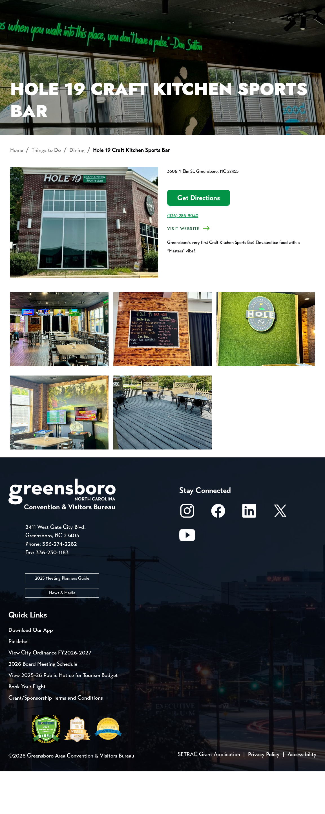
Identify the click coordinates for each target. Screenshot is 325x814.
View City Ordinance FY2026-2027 (49, 695)
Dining (77, 192)
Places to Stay (56, 27)
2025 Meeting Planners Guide (62, 620)
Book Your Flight (27, 729)
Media (188, 6)
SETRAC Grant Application (209, 796)
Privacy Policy (264, 796)
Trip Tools (56, 6)
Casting (222, 6)
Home (16, 192)
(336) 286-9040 (182, 258)
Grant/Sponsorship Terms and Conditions (55, 740)
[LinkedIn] (249, 556)
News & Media (62, 635)
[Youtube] (187, 580)
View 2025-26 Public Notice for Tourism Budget (63, 717)
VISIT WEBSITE (183, 271)
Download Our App (30, 672)
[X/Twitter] (280, 556)
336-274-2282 (59, 586)
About (19, 24)
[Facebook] (218, 556)
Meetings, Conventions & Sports (239, 27)
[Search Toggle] (309, 24)
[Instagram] (187, 556)
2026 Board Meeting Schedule (42, 706)
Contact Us (101, 6)
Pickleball (19, 684)
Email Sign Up (149, 6)
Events (19, 6)
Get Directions (198, 240)
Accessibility (302, 796)
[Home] (122, 27)
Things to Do (169, 27)
